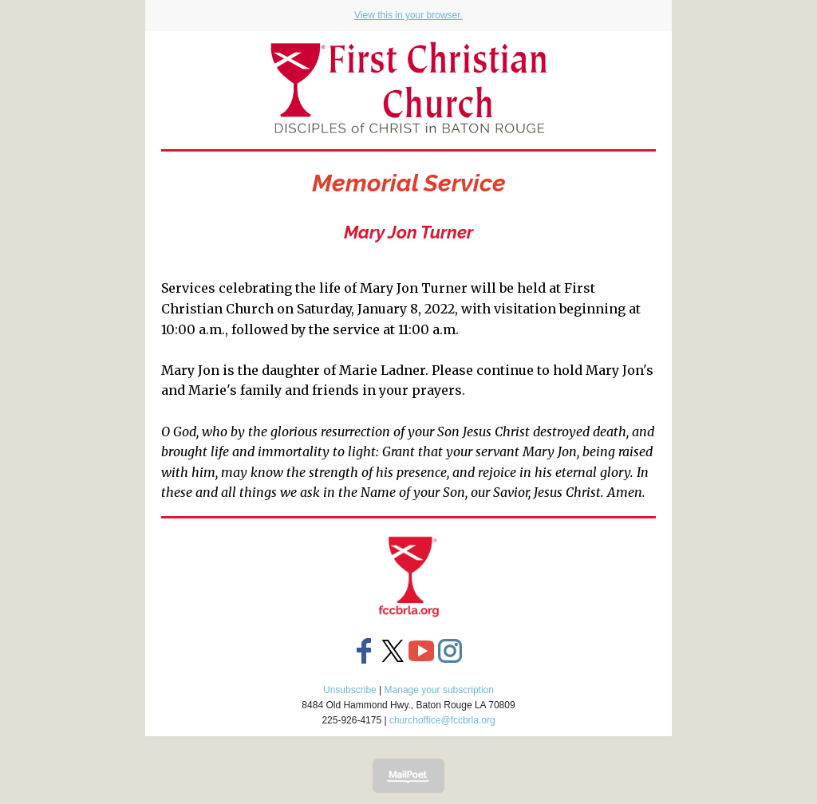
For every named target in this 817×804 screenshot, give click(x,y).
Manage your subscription (439, 690)
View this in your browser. (408, 15)
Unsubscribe (350, 690)
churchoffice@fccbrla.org (442, 720)
